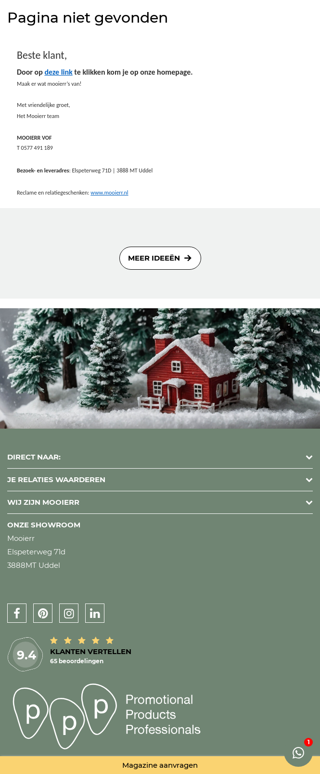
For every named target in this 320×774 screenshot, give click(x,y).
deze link (58, 72)
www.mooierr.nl (109, 192)
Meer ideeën (154, 257)
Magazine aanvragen (160, 765)
